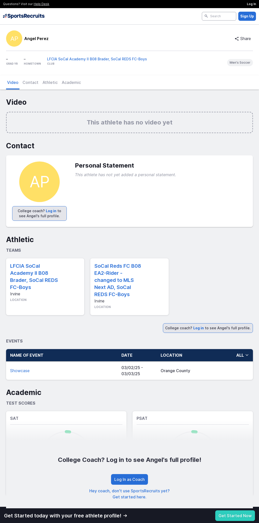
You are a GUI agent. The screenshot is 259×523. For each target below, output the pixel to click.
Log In (251, 4)
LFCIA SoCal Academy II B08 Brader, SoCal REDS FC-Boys (97, 59)
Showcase (20, 370)
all (242, 355)
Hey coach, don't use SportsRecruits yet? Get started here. (129, 493)
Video (12, 82)
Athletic (50, 82)
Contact (30, 82)
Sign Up (247, 16)
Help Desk (41, 4)
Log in (51, 211)
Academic (71, 82)
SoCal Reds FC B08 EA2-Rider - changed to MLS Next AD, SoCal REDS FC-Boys (117, 280)
